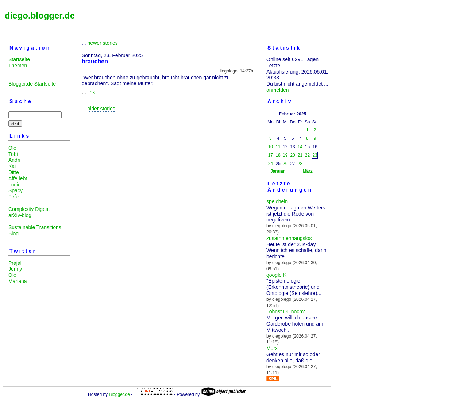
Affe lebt (17, 178)
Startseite (19, 59)
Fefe (13, 197)
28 (300, 163)
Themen (17, 65)
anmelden (277, 90)
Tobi (13, 154)
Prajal (15, 263)
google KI (277, 275)
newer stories (103, 43)
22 (307, 155)
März (307, 171)
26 (285, 163)
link (91, 92)
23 (314, 155)
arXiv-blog (19, 215)
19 (285, 155)
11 (278, 146)
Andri (14, 160)
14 (300, 146)
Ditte (13, 172)
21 (300, 155)
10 (270, 146)
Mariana (17, 281)
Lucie (14, 185)
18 (278, 155)
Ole (12, 148)
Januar (277, 171)
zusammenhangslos (289, 238)
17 (270, 155)
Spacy (15, 190)
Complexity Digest (29, 209)
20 (292, 155)
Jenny (15, 269)
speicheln (277, 201)
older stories (101, 108)
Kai (12, 166)
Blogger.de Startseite (32, 84)
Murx (272, 348)
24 (270, 163)
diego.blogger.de (40, 15)
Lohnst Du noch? (285, 311)
